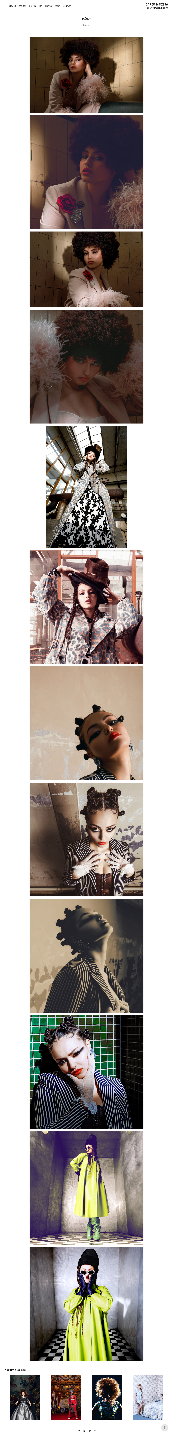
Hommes (32, 6)
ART (40, 6)
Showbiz (12, 6)
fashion (22, 6)
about (57, 6)
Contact (67, 6)
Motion (48, 6)
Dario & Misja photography (157, 6)
